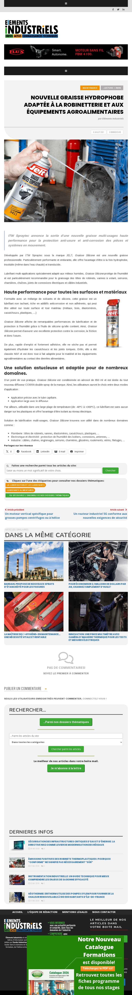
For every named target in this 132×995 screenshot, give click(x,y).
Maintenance (90, 88)
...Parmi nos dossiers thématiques (66, 722)
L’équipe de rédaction (42, 912)
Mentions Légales (74, 912)
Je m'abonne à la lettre (66, 768)
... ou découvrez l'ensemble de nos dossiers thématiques (38, 495)
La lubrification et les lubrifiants (26, 485)
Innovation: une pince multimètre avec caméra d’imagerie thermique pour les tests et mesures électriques (98, 637)
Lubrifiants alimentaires (20, 490)
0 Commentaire (115, 132)
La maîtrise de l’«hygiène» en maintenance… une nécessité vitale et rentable (32, 636)
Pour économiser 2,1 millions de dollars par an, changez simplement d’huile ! (97, 585)
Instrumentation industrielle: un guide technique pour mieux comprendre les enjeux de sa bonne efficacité (68, 878)
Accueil (17, 912)
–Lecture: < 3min (112, 88)
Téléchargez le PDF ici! (98, 968)
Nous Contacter (104, 912)
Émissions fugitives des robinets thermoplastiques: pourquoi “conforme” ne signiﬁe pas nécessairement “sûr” (69, 860)
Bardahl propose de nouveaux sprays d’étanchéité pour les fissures (29, 585)
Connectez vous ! (95, 698)
